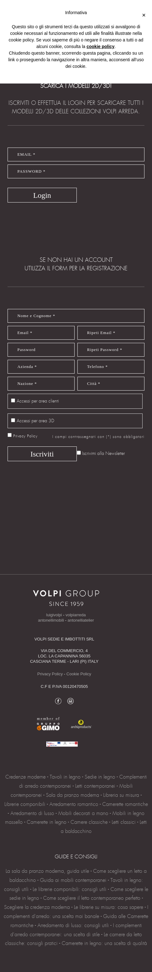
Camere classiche (89, 822)
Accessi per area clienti (38, 401)
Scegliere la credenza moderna (37, 907)
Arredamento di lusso (32, 813)
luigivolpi (54, 615)
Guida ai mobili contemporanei (73, 880)
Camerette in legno (46, 822)
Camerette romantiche (125, 804)
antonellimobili (51, 620)
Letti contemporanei (95, 786)
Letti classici (124, 822)
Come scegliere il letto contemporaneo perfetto (91, 898)
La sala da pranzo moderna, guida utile (48, 871)
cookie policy (101, 46)
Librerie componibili (24, 804)
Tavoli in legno (65, 777)
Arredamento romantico (73, 804)
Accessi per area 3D (35, 421)
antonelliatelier (81, 620)
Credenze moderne (25, 777)
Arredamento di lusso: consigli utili (73, 925)
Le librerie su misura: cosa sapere (108, 907)
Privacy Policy (25, 436)
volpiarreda (75, 615)
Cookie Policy (78, 674)
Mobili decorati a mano (83, 813)
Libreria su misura (121, 795)
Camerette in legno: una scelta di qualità (104, 943)
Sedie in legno (100, 777)
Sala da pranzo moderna (72, 795)
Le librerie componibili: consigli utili (69, 889)
